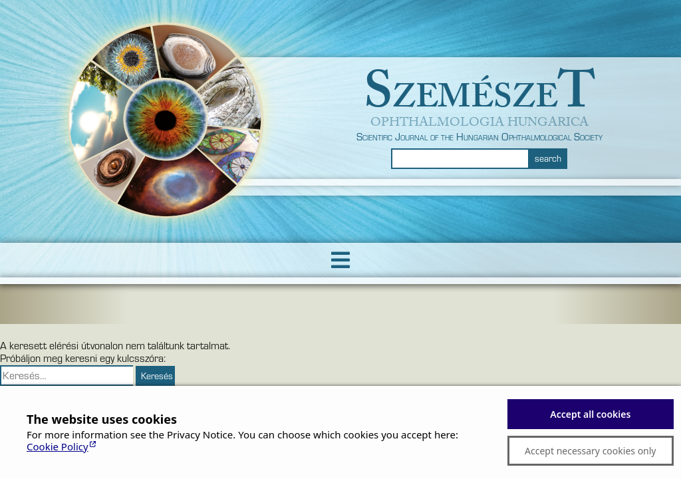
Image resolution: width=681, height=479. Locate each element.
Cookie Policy (57, 446)
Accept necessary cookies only (590, 450)
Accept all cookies (590, 414)
